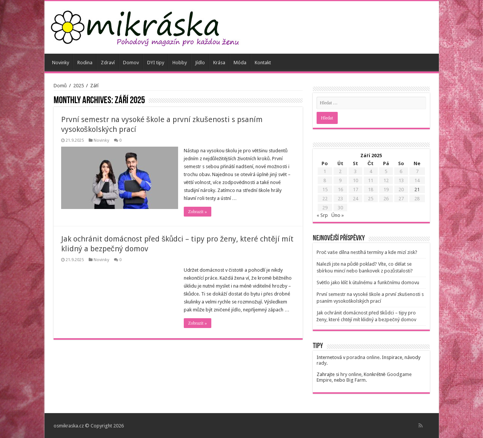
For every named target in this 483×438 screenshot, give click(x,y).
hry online (350, 374)
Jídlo (200, 62)
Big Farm (356, 380)
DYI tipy (155, 62)
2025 (78, 85)
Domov (131, 62)
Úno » (337, 215)
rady (321, 363)
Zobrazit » (197, 211)
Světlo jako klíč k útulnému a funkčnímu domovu (368, 282)
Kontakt (263, 62)
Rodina (84, 62)
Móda (240, 62)
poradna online (363, 357)
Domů (60, 85)
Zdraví (108, 62)
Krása (219, 62)
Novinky (60, 62)
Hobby (179, 62)
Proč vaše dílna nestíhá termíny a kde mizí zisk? (367, 252)
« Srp (322, 215)
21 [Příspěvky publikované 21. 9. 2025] (417, 189)
